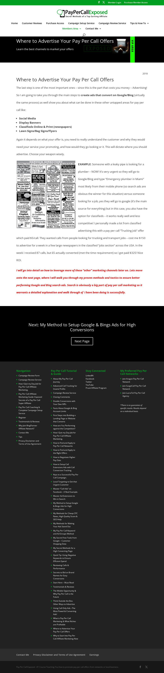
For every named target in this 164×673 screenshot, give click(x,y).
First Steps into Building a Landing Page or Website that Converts (64, 418)
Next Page (82, 341)
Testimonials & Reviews (29, 421)
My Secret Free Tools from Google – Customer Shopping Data (65, 540)
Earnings (94, 654)
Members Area (70, 28)
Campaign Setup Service (81, 23)
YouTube (90, 385)
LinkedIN (89, 375)
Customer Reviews (32, 23)
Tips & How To (138, 23)
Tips (20, 436)
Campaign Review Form (29, 375)
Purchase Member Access (136, 3)
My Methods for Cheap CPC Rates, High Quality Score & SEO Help (65, 516)
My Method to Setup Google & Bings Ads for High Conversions (65, 506)
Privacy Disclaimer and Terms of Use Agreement (59, 654)
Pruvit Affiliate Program (96, 388)
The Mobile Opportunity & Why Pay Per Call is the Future (64, 593)
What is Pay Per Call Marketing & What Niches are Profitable (64, 621)
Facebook (90, 378)
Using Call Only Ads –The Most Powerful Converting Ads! (64, 611)
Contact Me (92, 28)
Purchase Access (55, 23)
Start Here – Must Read (63, 582)
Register (22, 417)
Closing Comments (61, 397)
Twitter (89, 381)
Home (14, 23)
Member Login (114, 3)
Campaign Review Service (112, 23)
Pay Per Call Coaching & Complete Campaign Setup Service (30, 410)
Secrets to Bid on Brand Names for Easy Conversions (63, 575)
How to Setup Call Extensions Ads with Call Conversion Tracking (64, 467)
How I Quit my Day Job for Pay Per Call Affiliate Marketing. (30, 386)
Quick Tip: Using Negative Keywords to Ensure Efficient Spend (64, 558)
